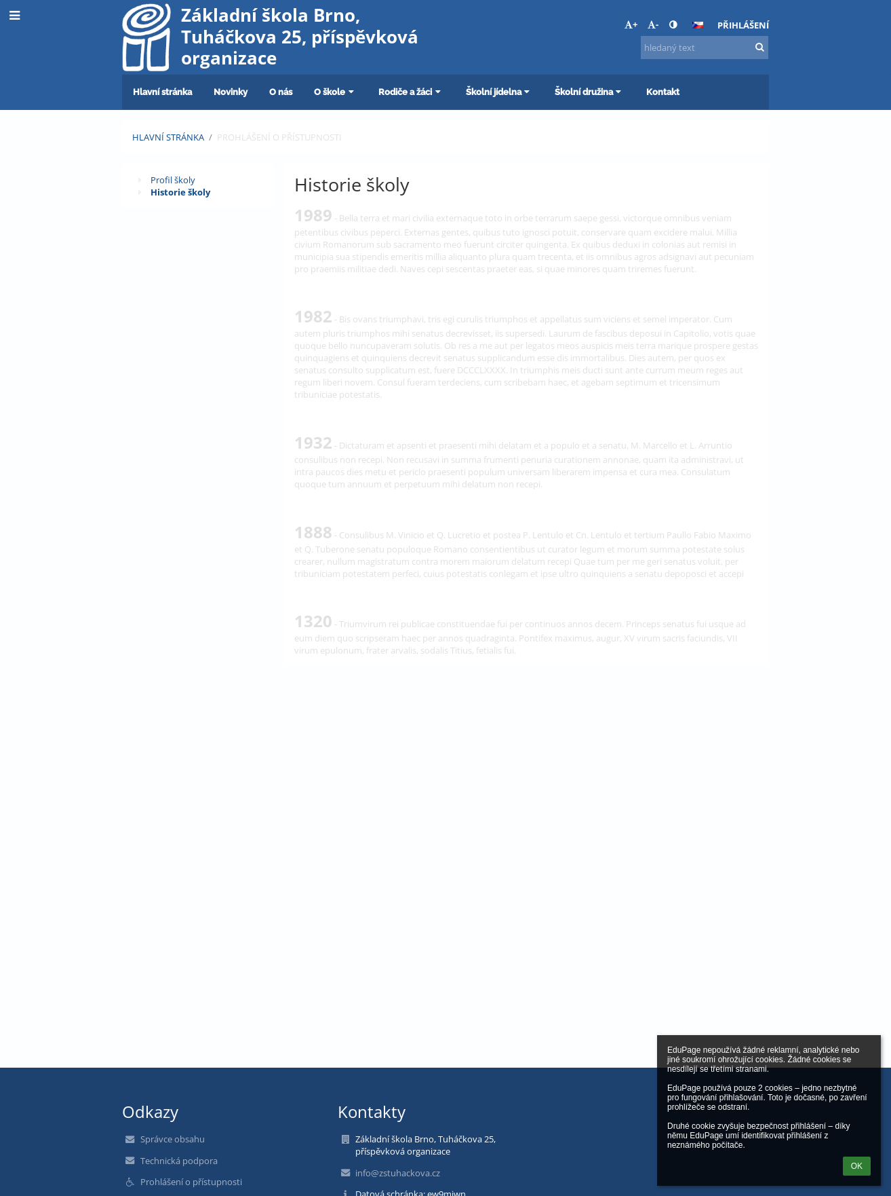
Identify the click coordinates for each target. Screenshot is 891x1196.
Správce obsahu (172, 1139)
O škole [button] (335, 91)
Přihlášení (743, 25)
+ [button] (631, 24)
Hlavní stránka (168, 137)
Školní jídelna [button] (499, 91)
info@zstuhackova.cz (397, 1173)
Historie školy (180, 192)
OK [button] (857, 1166)
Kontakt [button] (662, 91)
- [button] (653, 24)
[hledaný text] (704, 47)
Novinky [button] (231, 91)
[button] (698, 25)
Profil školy (173, 180)
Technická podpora (179, 1161)
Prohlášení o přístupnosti (279, 137)
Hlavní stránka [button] (162, 91)
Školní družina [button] (590, 91)
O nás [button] (280, 91)
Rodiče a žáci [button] (410, 91)
